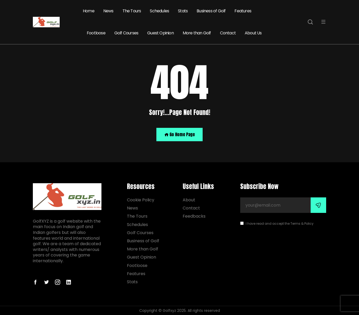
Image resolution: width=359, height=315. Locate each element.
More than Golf (197, 33)
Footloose (96, 33)
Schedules (159, 11)
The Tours (131, 11)
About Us (253, 33)
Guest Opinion (160, 33)
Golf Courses (126, 33)
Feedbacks (194, 216)
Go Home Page (179, 134)
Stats (183, 11)
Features (242, 11)
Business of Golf (211, 11)
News (108, 11)
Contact (228, 33)
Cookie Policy (140, 199)
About (189, 199)
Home (88, 11)
